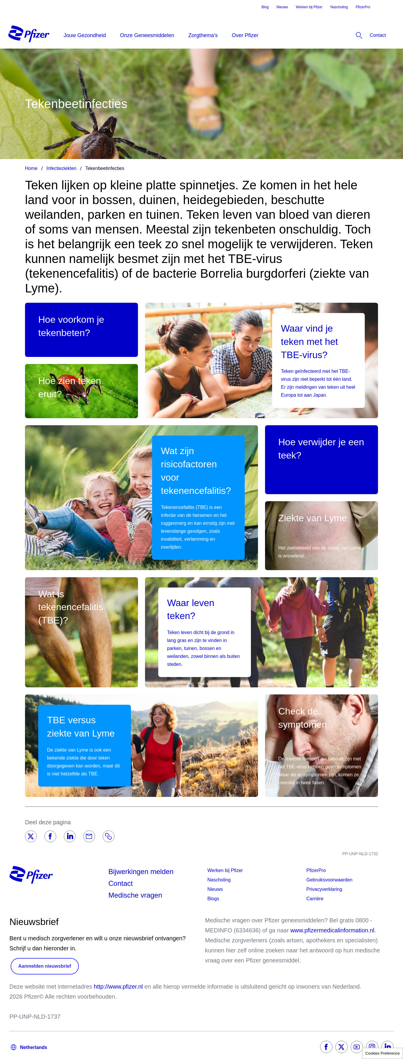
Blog (265, 7)
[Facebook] (50, 836)
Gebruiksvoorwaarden (330, 879)
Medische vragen (135, 895)
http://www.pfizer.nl (118, 986)
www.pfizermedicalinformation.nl (332, 930)
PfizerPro (363, 7)
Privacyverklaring (324, 889)
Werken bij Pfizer (309, 7)
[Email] (89, 836)
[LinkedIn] (70, 836)
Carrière (315, 898)
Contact (121, 883)
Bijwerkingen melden (141, 872)
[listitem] (361, 35)
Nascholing (339, 7)
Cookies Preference (382, 1053)
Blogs (213, 898)
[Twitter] (31, 836)
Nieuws (282, 7)
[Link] (108, 836)
